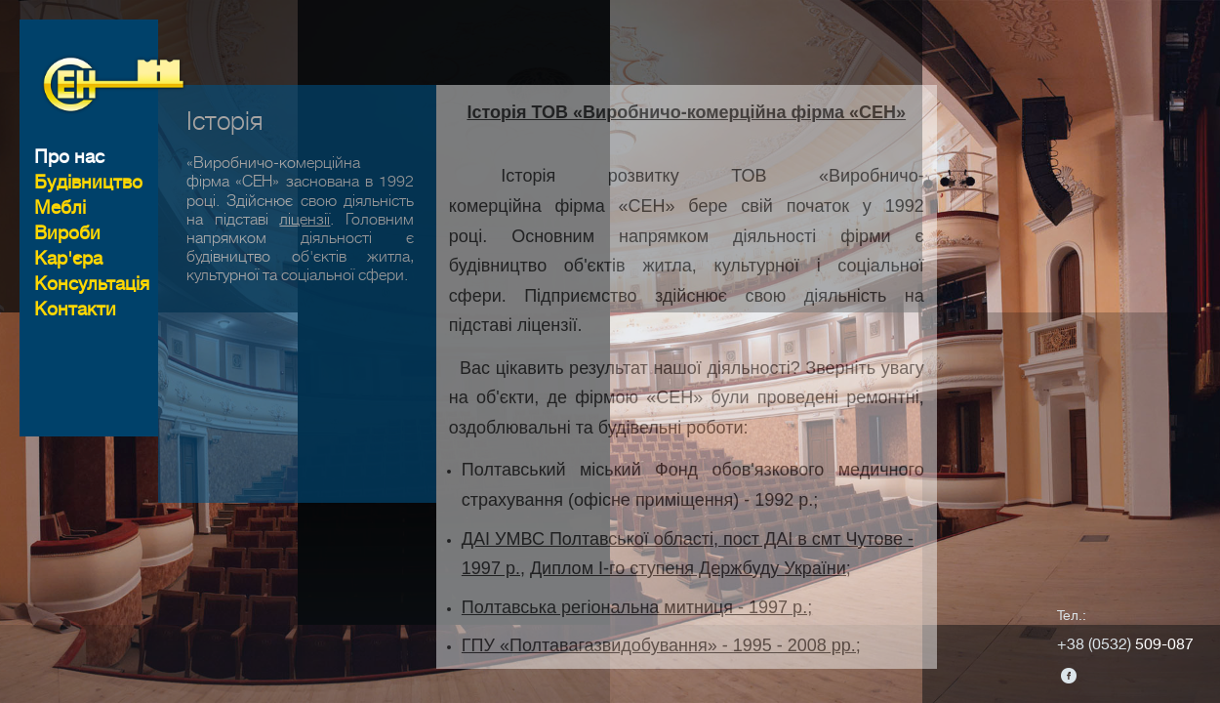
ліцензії (304, 268)
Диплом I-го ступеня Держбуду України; (690, 618)
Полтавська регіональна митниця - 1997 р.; (637, 656)
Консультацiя (91, 283)
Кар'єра (68, 258)
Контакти (75, 309)
